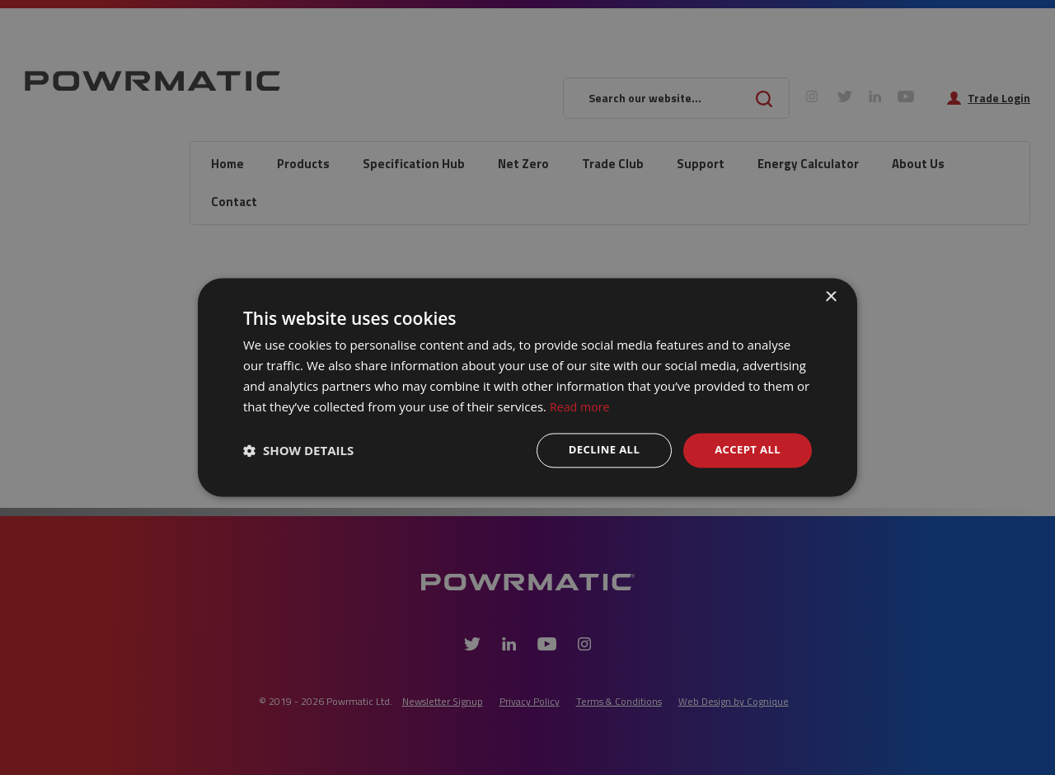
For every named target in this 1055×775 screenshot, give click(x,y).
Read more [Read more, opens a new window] (581, 405)
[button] (298, 451)
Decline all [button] (597, 450)
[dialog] (527, 387)
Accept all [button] (745, 450)
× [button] (830, 296)
